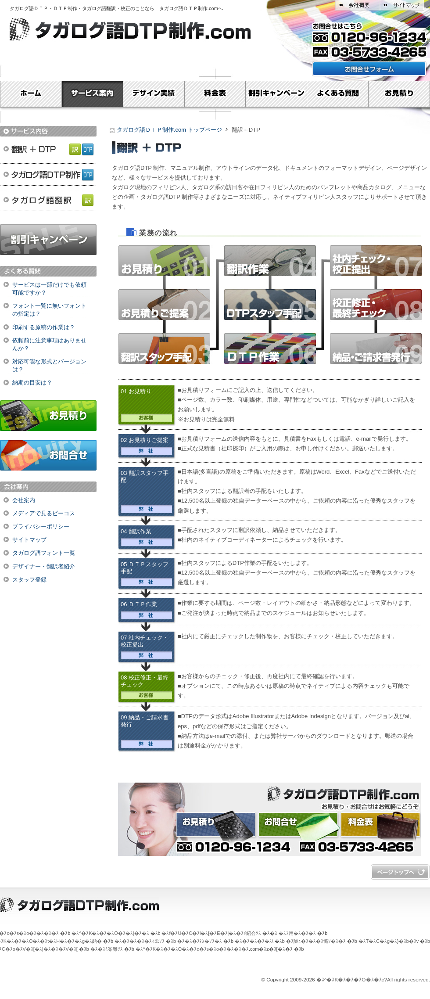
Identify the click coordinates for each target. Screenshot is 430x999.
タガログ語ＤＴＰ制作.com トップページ (169, 129)
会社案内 (23, 500)
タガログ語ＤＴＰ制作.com (188, 8)
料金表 (215, 94)
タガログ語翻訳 (48, 200)
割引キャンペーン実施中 (48, 239)
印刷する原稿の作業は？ (43, 327)
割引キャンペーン (276, 94)
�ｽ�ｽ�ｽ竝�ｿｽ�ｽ (199, 941)
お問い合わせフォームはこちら (369, 68)
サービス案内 (92, 94)
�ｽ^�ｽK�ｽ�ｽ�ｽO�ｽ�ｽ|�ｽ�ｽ (110, 933)
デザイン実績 (153, 94)
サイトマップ (402, 5)
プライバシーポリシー (40, 526)
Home (30, 94)
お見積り (399, 94)
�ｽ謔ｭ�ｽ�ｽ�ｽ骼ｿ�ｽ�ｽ (316, 941)
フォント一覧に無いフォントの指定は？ (49, 309)
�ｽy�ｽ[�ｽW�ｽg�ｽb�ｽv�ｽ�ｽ (400, 872)
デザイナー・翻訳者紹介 (43, 566)
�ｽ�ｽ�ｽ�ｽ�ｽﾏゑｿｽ (140, 941)
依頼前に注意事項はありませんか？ (49, 344)
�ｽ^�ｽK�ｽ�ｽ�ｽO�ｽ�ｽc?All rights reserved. (373, 980)
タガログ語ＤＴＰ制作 (48, 174)
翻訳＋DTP (48, 148)
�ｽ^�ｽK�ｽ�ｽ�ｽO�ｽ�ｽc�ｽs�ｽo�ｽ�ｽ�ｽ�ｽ (192, 949)
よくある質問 (338, 94)
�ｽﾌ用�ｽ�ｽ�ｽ (297, 933)
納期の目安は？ (32, 382)
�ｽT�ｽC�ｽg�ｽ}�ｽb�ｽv (388, 941)
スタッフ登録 (29, 579)
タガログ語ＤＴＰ (29, 8)
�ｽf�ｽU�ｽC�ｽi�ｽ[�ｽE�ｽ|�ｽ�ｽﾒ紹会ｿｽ (211, 933)
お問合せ (48, 455)
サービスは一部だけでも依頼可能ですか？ (49, 288)
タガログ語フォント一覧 (43, 553)
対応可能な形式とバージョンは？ (49, 365)
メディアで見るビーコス (43, 513)
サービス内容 (48, 131)
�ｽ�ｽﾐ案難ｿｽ (106, 949)
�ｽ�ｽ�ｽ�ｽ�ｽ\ (254, 941)
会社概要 (357, 5)
